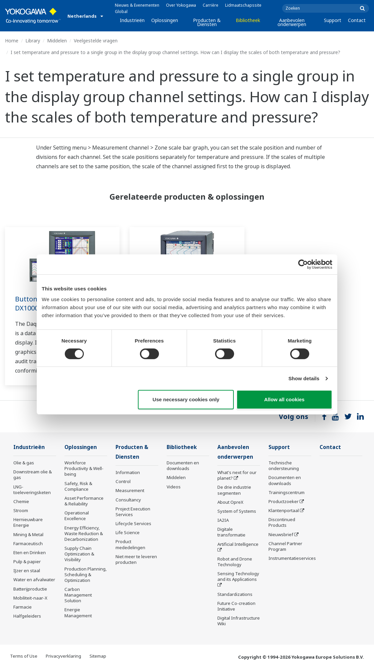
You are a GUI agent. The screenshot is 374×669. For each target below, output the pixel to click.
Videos (174, 487)
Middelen (57, 40)
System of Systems (236, 511)
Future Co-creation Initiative (236, 606)
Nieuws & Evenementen (137, 5)
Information (128, 472)
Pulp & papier (27, 562)
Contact (357, 20)
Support (332, 20)
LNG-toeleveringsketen (32, 489)
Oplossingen (164, 20)
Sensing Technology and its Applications (238, 576)
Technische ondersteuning (283, 465)
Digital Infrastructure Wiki (238, 621)
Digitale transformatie (231, 532)
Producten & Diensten (207, 22)
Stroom (20, 510)
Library (32, 40)
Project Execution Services (133, 511)
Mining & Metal (28, 534)
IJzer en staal (26, 571)
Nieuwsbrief (280, 534)
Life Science (128, 532)
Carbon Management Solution (78, 595)
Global (121, 11)
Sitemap (97, 656)
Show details (304, 378)
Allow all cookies (284, 399)
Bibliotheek (248, 20)
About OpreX (230, 502)
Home (11, 40)
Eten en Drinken (29, 552)
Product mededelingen (130, 544)
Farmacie (22, 607)
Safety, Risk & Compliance (78, 486)
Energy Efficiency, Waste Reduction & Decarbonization (83, 533)
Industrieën (132, 20)
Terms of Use (23, 656)
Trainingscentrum (286, 492)
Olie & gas (23, 463)
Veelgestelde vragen (96, 40)
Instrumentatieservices (292, 558)
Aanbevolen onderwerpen (291, 22)
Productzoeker (283, 501)
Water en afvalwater (34, 580)
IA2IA (223, 520)
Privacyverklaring (63, 656)
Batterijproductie (30, 589)
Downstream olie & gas (32, 474)
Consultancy (128, 500)
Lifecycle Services (133, 523)
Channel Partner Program (285, 546)
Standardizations (234, 594)
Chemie (21, 501)
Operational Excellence (76, 515)
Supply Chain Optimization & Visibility (79, 554)
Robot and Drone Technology (234, 562)
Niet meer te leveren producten (136, 559)
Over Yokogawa (181, 5)
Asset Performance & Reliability (84, 501)
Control (123, 481)
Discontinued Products (281, 522)
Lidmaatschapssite (243, 5)
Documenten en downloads (183, 465)
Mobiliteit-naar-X (30, 598)
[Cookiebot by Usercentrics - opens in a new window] (303, 264)
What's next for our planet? (236, 475)
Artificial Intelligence (237, 544)
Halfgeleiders (27, 616)
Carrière (210, 5)
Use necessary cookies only (186, 399)
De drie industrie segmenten (234, 490)
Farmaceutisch (28, 543)
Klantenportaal (283, 510)
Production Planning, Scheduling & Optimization (85, 574)
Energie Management (78, 612)
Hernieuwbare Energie (28, 522)
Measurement (130, 490)
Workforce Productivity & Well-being (84, 468)
